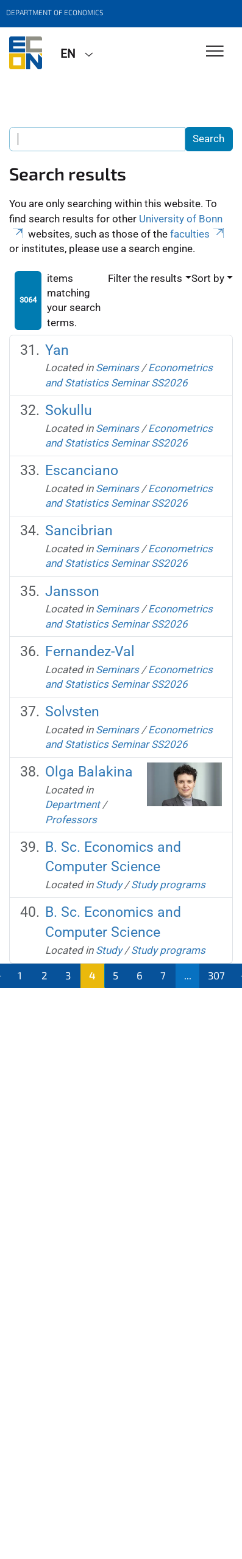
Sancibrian (79, 531)
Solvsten (72, 712)
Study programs (168, 885)
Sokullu (68, 410)
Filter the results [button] (145, 278)
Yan (57, 350)
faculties (198, 234)
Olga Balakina (89, 772)
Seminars (117, 367)
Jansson (72, 591)
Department (72, 804)
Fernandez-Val (90, 651)
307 (216, 975)
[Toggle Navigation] (215, 51)
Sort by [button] (207, 278)
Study (109, 885)
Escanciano (81, 470)
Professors (71, 820)
